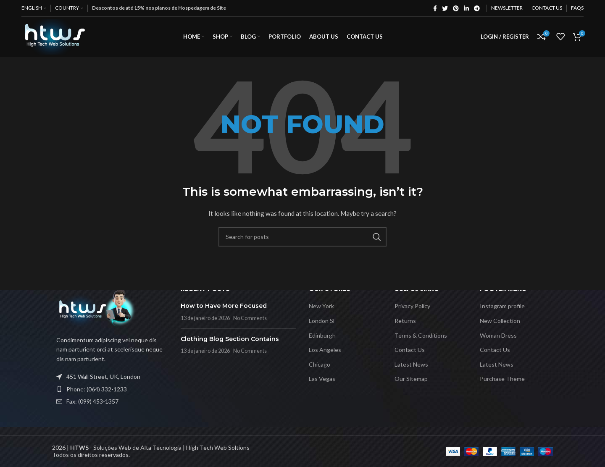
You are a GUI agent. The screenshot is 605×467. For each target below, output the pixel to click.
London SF (322, 320)
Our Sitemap (411, 378)
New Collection (500, 320)
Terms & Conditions (421, 335)
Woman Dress (498, 335)
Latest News (411, 364)
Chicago (319, 364)
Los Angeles (325, 349)
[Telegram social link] (476, 8)
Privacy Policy (412, 306)
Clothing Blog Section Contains (230, 339)
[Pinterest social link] (455, 8)
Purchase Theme (502, 378)
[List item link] (110, 389)
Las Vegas (322, 378)
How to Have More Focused (224, 306)
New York (321, 306)
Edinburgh (322, 335)
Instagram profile (502, 306)
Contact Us (410, 349)
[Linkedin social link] (466, 8)
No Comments (250, 318)
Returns (405, 320)
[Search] (302, 241)
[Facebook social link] (435, 8)
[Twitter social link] (444, 8)
